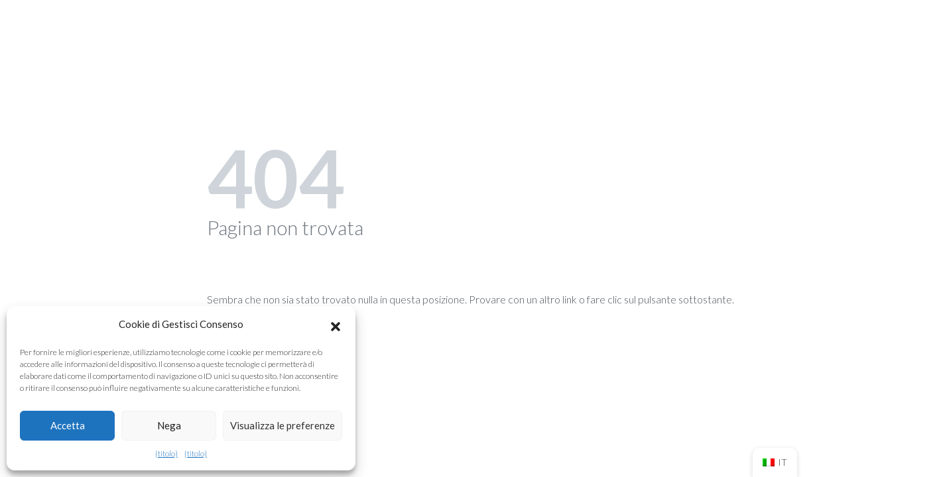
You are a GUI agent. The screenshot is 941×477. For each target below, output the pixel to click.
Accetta (67, 425)
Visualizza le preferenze (282, 425)
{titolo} (166, 453)
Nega (169, 425)
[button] (335, 324)
